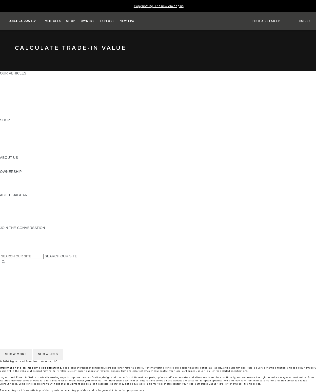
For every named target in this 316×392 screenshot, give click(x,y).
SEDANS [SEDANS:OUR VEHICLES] (7, 97)
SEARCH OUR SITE (61, 256)
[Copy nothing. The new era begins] (159, 6)
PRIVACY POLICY (14, 276)
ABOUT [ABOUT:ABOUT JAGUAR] (6, 200)
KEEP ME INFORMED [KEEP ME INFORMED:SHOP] (18, 139)
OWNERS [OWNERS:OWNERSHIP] (8, 176)
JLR (3, 162)
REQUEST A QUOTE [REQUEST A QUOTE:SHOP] (17, 134)
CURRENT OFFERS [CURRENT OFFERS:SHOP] (16, 125)
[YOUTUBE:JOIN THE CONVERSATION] (10, 242)
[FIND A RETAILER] (262, 21)
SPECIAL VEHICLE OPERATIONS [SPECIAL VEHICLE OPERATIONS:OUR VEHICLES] (27, 101)
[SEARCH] (3, 262)
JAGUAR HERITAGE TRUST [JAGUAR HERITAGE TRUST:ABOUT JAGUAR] (23, 218)
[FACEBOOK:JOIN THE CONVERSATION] (11, 247)
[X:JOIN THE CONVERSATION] (3, 251)
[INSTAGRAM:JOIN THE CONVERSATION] (12, 232)
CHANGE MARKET (15, 267)
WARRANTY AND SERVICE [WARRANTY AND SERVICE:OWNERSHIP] (22, 186)
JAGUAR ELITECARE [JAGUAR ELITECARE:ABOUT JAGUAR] (17, 204)
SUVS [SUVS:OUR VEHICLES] (5, 83)
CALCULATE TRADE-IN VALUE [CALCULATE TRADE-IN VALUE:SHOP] (25, 148)
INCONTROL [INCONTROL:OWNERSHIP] (10, 181)
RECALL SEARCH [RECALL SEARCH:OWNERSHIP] (14, 190)
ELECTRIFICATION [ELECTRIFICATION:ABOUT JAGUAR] (15, 209)
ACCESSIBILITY (13, 290)
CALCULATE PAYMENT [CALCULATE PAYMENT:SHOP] (19, 143)
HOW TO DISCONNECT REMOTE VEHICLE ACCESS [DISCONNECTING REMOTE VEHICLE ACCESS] (43, 304)
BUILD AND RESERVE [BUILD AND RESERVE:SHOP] (18, 129)
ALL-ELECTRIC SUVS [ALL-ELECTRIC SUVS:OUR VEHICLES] (18, 87)
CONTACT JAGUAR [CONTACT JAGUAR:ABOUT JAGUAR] (16, 214)
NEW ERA (8, 115)
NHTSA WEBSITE (14, 271)
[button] (53, 21)
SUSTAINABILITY (14, 167)
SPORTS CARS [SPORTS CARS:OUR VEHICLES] (12, 92)
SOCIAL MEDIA (12, 295)
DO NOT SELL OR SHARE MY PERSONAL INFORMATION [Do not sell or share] (47, 281)
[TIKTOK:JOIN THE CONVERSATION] (8, 237)
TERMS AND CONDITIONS (22, 285)
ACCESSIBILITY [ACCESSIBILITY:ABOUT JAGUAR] (13, 223)
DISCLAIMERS (12, 300)
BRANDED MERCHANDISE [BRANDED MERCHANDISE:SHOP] (22, 153)
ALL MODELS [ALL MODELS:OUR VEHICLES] (11, 78)
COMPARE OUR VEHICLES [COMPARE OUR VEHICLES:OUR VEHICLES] (22, 111)
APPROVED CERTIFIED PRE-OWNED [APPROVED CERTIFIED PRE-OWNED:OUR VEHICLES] (31, 106)
